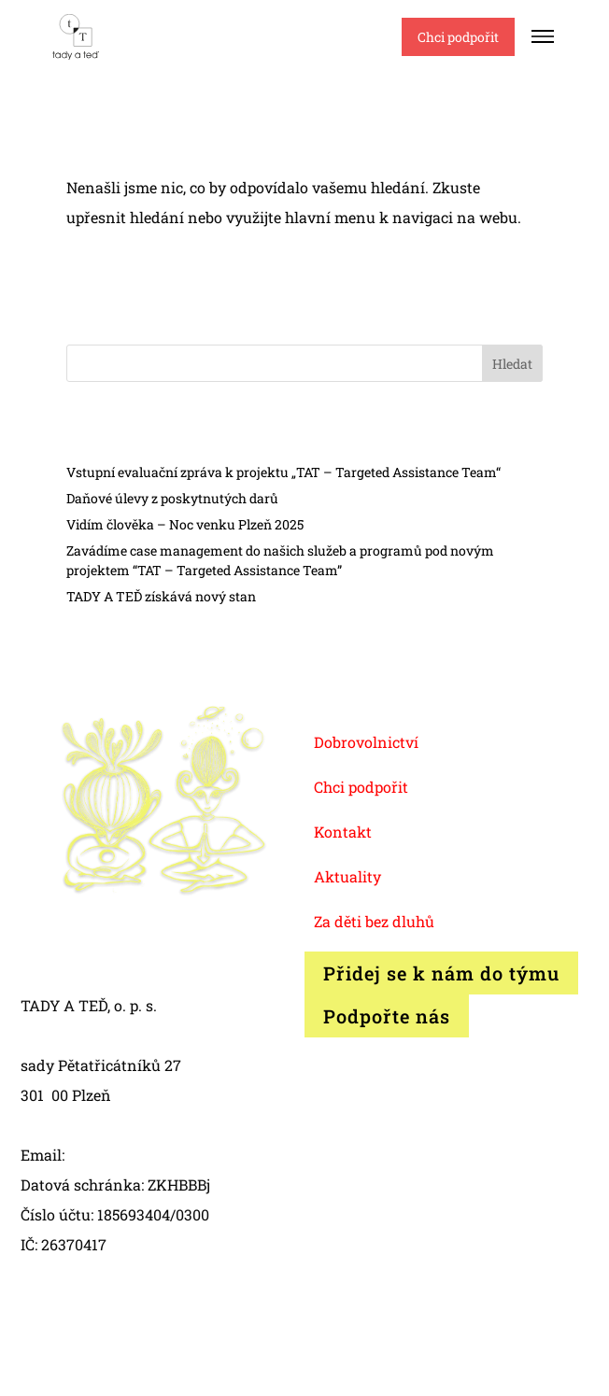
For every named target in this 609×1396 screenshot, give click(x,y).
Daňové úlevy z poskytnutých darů (172, 498)
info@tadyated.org (134, 1154)
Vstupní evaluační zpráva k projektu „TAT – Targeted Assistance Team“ (283, 472)
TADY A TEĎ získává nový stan (161, 596)
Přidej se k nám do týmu (441, 973)
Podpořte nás (386, 1016)
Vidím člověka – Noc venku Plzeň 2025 (185, 524)
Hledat (512, 364)
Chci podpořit (458, 37)
